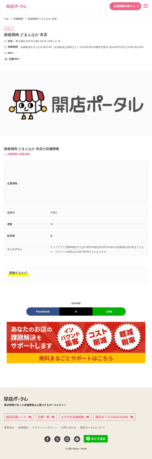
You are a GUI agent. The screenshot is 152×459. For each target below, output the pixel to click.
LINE (109, 311)
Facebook (42, 311)
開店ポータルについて (92, 427)
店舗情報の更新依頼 (17, 154)
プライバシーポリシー (44, 427)
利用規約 (23, 427)
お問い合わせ (68, 427)
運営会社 (9, 427)
